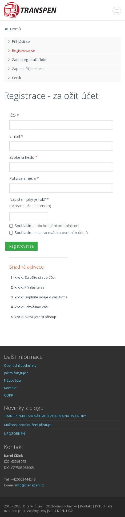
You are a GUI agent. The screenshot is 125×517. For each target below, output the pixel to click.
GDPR (8, 395)
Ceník (14, 77)
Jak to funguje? (16, 372)
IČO (14, 115)
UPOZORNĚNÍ (15, 433)
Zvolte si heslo (23, 157)
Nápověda (12, 380)
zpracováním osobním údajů (63, 232)
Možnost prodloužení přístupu (28, 424)
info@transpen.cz (29, 485)
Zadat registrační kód (26, 59)
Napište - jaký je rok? (30, 202)
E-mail (16, 136)
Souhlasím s (44, 225)
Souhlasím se (48, 232)
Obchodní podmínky (20, 365)
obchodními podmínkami (58, 225)
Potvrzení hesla (24, 178)
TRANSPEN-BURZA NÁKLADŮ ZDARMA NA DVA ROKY (45, 416)
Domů (12, 28)
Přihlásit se (18, 41)
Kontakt (10, 387)
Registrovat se (21, 50)
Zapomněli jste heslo (26, 68)
